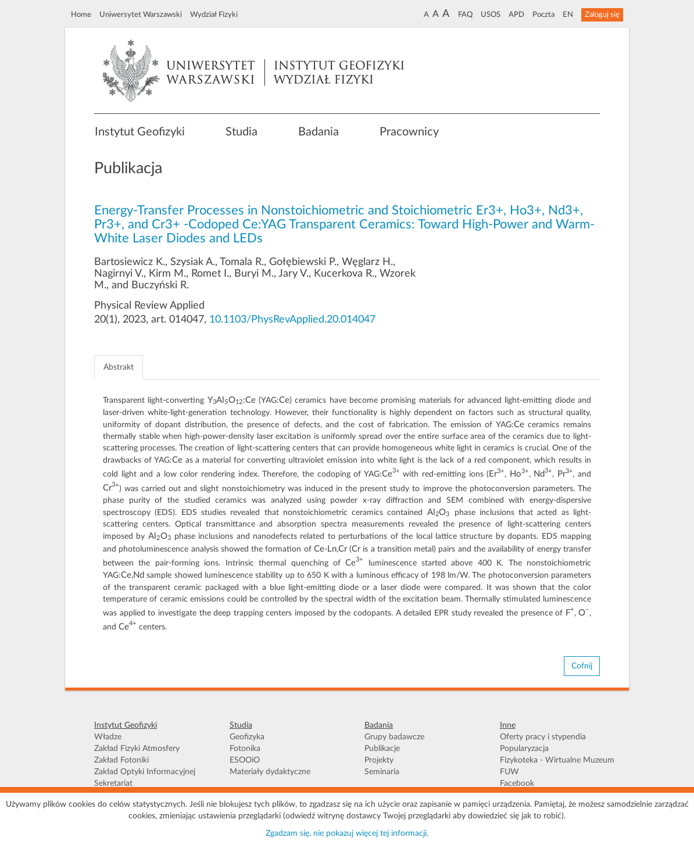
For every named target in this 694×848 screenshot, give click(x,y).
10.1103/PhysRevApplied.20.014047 (292, 319)
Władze (107, 737)
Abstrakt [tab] (118, 367)
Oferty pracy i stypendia (543, 737)
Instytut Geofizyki (140, 132)
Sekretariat (113, 783)
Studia (241, 132)
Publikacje (382, 749)
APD (516, 14)
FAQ (465, 14)
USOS (490, 14)
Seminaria (381, 772)
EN (568, 14)
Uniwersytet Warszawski (140, 14)
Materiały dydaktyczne (270, 772)
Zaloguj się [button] (602, 14)
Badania (318, 132)
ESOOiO (245, 760)
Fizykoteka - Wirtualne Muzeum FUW (557, 766)
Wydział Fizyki (214, 14)
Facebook (517, 783)
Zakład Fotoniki (121, 760)
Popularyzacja (524, 749)
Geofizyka (247, 737)
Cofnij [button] (581, 666)
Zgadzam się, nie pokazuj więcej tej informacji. (347, 833)
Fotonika (245, 749)
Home (81, 14)
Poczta (543, 14)
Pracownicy (409, 132)
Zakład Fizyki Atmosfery (137, 749)
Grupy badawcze (394, 737)
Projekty (378, 760)
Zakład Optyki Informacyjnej (144, 772)
